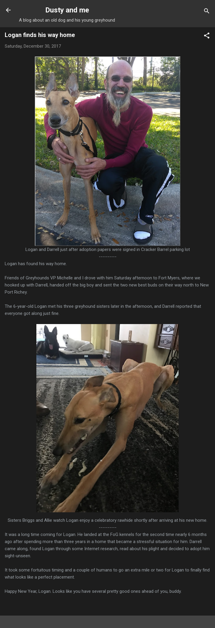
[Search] (206, 12)
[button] (206, 36)
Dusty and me (67, 10)
